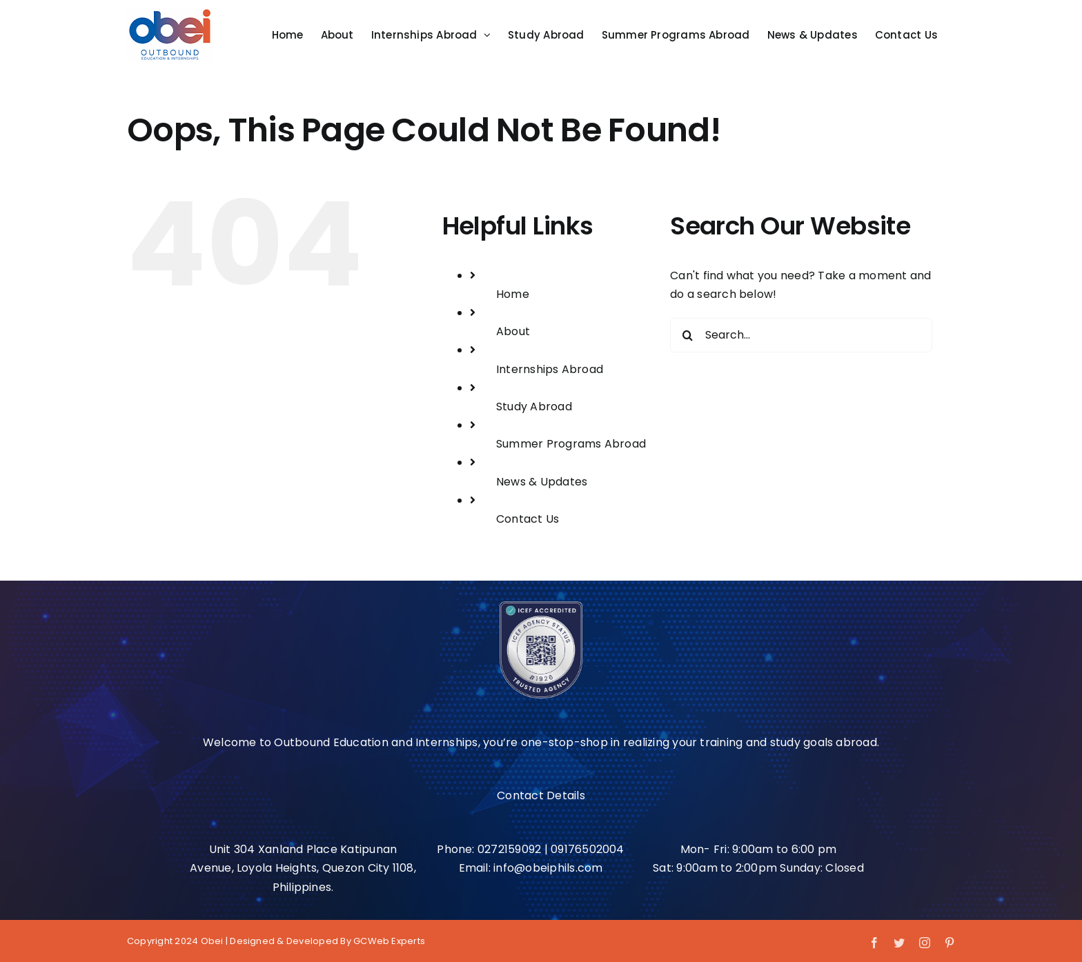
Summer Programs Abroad (571, 444)
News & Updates (541, 482)
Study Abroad (534, 406)
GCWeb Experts (389, 941)
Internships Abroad (549, 369)
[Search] (687, 335)
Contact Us (527, 519)
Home (512, 294)
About (513, 331)
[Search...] (801, 335)
